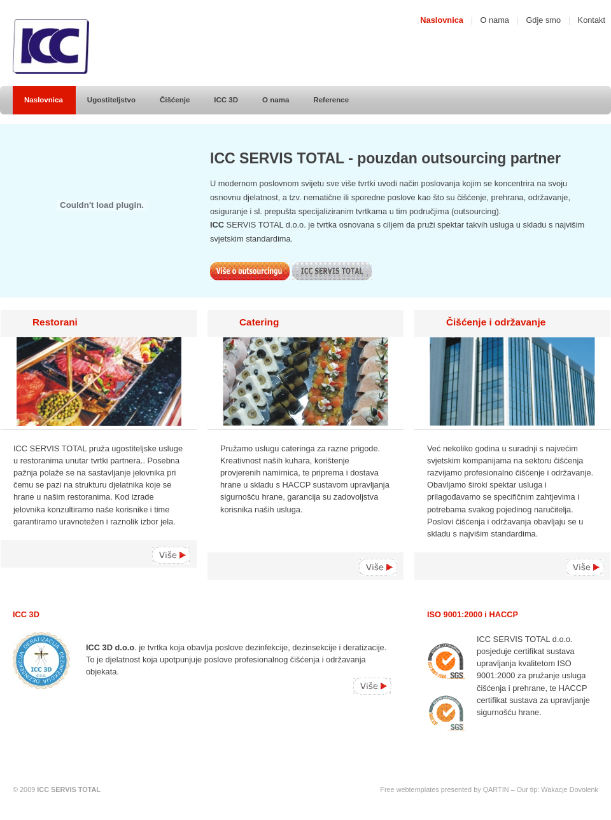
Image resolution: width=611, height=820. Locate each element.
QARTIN (496, 789)
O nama (494, 20)
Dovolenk (584, 789)
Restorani (55, 322)
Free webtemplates (409, 789)
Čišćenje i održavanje (495, 322)
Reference (331, 100)
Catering (259, 322)
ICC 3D (226, 100)
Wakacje (554, 789)
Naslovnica (441, 20)
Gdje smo (543, 20)
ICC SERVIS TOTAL (69, 789)
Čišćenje (175, 100)
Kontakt (591, 20)
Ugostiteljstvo (111, 100)
